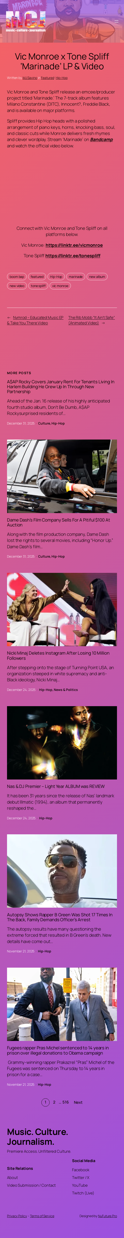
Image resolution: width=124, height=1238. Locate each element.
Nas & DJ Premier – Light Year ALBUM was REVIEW (56, 786)
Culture (44, 423)
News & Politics (66, 689)
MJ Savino (30, 77)
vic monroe (60, 285)
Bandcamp (101, 139)
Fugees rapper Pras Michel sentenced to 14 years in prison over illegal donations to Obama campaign (58, 1050)
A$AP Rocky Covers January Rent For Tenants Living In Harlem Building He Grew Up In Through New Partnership (60, 386)
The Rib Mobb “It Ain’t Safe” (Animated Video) (91, 320)
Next (78, 1102)
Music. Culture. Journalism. (37, 1136)
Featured (47, 77)
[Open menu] (116, 21)
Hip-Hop (61, 77)
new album (97, 276)
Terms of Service (42, 1216)
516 (65, 1102)
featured (37, 276)
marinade (76, 276)
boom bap (17, 276)
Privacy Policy (17, 1216)
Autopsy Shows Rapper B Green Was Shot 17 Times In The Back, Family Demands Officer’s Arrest (60, 917)
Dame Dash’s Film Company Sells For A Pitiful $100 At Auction (58, 522)
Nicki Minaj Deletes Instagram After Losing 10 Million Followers (58, 655)
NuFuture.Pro (107, 1216)
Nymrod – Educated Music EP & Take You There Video (35, 320)
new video (17, 285)
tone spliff (38, 285)
